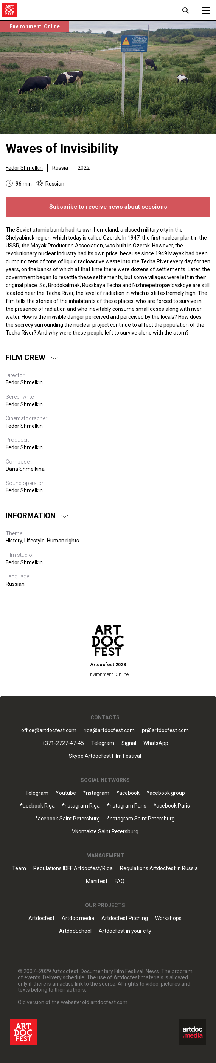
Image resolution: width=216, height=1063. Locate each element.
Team (19, 868)
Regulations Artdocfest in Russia (159, 868)
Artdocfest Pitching (124, 918)
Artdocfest (41, 918)
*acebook (128, 793)
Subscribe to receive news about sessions (108, 206)
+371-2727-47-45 (63, 743)
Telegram (102, 743)
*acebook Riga (37, 806)
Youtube (66, 793)
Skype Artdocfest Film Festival (105, 756)
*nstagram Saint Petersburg (141, 819)
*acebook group (166, 793)
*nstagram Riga (81, 806)
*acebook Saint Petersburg (67, 819)
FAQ (119, 881)
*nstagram (96, 793)
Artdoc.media (78, 918)
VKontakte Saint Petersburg (105, 831)
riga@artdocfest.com (109, 730)
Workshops (168, 918)
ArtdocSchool (75, 931)
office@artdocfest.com (48, 730)
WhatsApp (155, 743)
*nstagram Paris (126, 806)
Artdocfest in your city (125, 931)
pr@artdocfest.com (165, 730)
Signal (128, 743)
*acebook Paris (172, 806)
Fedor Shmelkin (24, 168)
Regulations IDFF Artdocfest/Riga (73, 868)
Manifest (96, 881)
